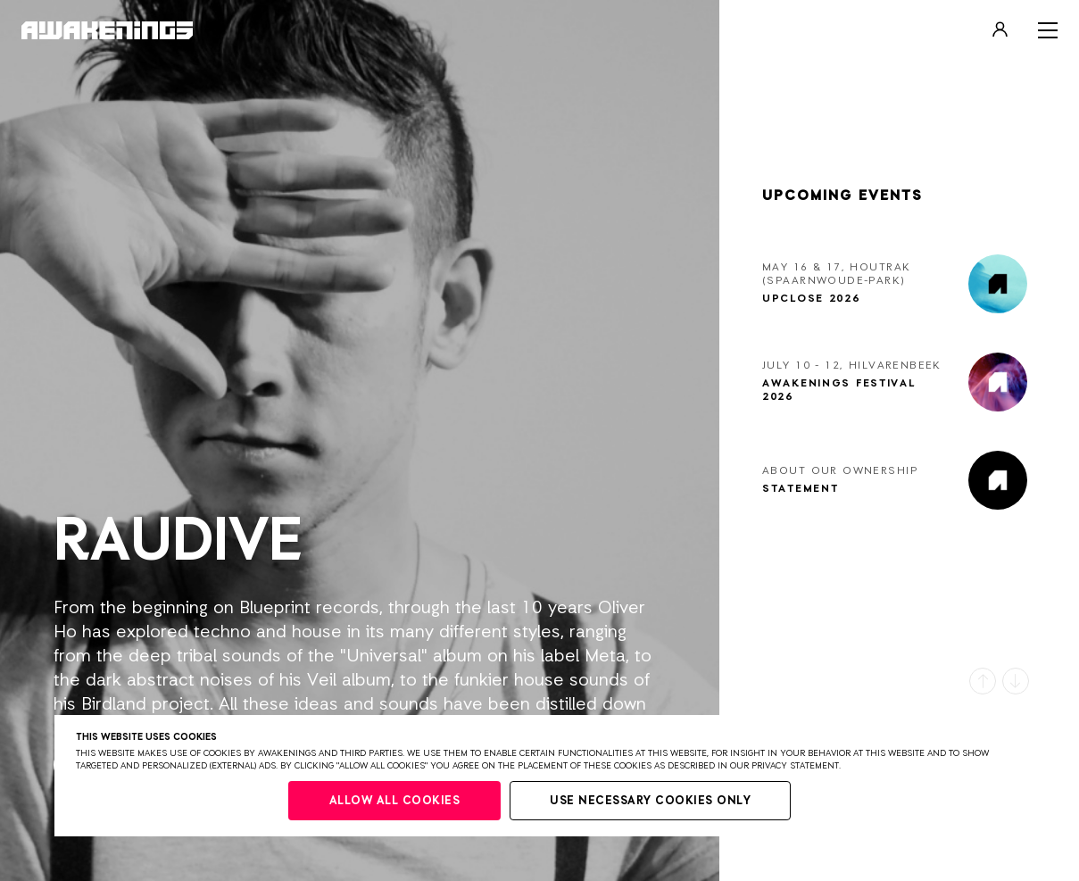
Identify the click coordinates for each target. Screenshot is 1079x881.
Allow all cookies (395, 801)
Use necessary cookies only (650, 801)
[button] (982, 681)
